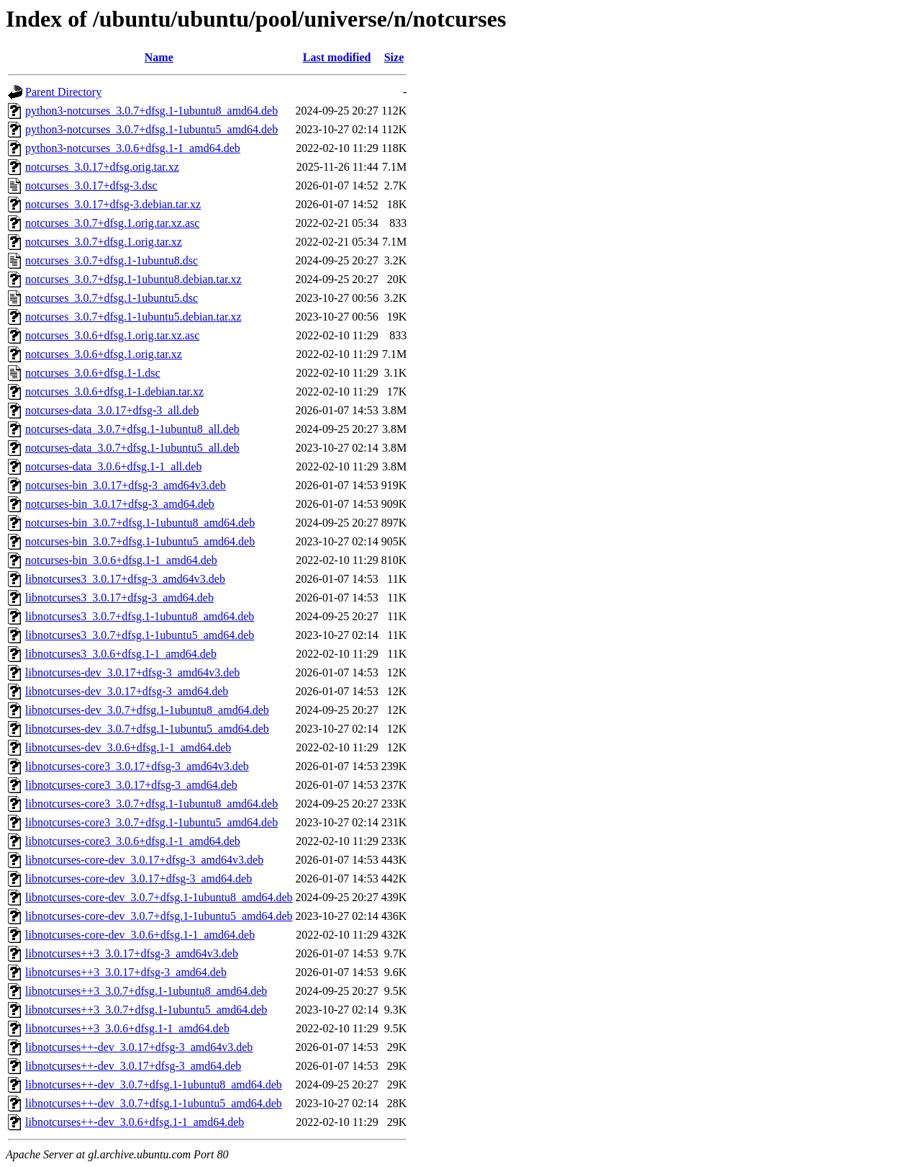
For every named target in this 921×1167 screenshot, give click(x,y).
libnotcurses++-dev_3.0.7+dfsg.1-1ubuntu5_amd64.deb (153, 1103)
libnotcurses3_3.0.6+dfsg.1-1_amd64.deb (121, 654)
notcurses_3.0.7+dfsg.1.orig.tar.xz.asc (112, 223)
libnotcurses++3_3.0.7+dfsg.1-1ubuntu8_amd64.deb (146, 991)
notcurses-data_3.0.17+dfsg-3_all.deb (112, 410)
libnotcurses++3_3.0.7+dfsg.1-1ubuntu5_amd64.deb (146, 1009)
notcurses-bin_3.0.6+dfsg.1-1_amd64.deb (121, 560)
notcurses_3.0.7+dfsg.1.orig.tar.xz (103, 242)
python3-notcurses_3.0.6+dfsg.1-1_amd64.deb (132, 148)
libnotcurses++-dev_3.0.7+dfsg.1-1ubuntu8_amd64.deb (153, 1084)
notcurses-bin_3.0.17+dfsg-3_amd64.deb (119, 504)
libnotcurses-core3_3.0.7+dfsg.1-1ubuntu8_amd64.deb (151, 803)
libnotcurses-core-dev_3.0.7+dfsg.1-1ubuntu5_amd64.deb (159, 916)
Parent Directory (63, 92)
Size (394, 57)
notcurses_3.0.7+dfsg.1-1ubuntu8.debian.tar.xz (133, 279)
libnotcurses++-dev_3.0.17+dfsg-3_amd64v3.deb (139, 1047)
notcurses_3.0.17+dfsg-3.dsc (91, 185)
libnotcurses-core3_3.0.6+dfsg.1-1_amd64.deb (132, 841)
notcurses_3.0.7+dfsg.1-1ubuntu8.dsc (111, 260)
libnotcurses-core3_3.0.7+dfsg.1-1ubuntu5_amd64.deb (151, 822)
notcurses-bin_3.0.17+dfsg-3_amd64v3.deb (125, 485)
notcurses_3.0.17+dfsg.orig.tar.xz (102, 167)
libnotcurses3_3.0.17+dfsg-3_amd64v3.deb (125, 579)
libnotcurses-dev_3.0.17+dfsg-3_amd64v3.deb (132, 672)
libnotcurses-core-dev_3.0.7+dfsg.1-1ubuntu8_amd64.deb (159, 897)
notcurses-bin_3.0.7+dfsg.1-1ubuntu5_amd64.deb (140, 541)
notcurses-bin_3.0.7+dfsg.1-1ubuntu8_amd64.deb (140, 523)
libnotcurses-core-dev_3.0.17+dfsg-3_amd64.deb (138, 878)
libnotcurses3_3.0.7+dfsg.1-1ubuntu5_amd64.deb (139, 635)
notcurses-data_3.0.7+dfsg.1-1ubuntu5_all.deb (132, 448)
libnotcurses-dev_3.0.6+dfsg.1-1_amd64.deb (128, 747)
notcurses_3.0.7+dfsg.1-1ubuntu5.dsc (111, 298)
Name (159, 57)
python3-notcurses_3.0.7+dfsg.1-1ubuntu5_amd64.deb (151, 129)
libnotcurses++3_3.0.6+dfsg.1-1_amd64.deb (127, 1028)
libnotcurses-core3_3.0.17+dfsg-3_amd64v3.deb (137, 766)
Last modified (337, 57)
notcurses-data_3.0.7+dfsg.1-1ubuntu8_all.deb (132, 429)
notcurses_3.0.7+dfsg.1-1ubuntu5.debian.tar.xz (133, 316)
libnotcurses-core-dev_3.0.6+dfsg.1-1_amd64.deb (140, 935)
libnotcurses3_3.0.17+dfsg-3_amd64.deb (119, 597)
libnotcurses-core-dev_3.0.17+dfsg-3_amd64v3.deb (144, 860)
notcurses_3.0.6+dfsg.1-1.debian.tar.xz (114, 391)
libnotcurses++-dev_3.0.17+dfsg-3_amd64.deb (133, 1066)
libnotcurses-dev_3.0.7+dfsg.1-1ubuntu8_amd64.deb (147, 710)
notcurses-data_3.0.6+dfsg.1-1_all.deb (113, 466)
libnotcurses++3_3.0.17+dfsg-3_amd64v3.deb (131, 953)
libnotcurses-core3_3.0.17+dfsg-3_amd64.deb (131, 785)
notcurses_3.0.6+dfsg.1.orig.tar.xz (103, 354)
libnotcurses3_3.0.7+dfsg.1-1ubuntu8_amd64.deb (139, 616)
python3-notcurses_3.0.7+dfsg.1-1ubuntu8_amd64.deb (151, 110)
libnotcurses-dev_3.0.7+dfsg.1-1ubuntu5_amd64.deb (147, 729)
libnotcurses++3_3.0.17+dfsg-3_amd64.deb (126, 972)
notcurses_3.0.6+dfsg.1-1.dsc (92, 373)
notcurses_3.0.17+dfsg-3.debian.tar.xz (113, 204)
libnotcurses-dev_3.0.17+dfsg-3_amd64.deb (126, 691)
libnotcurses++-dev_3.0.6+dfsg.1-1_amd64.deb (134, 1122)
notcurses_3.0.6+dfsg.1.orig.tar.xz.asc (112, 335)
